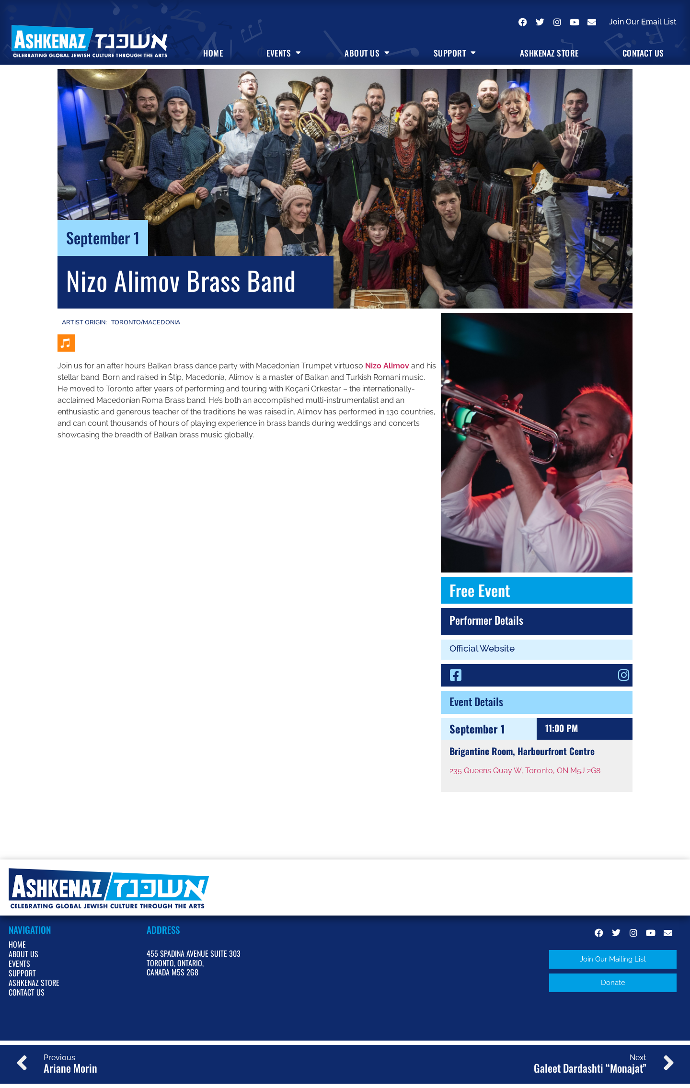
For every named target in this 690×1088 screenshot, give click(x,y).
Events (283, 52)
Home (213, 52)
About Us (367, 52)
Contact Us (643, 52)
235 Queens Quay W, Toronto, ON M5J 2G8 (524, 770)
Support (455, 52)
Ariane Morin (70, 1069)
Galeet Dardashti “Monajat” (590, 1069)
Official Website (482, 648)
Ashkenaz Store (549, 52)
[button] (613, 959)
